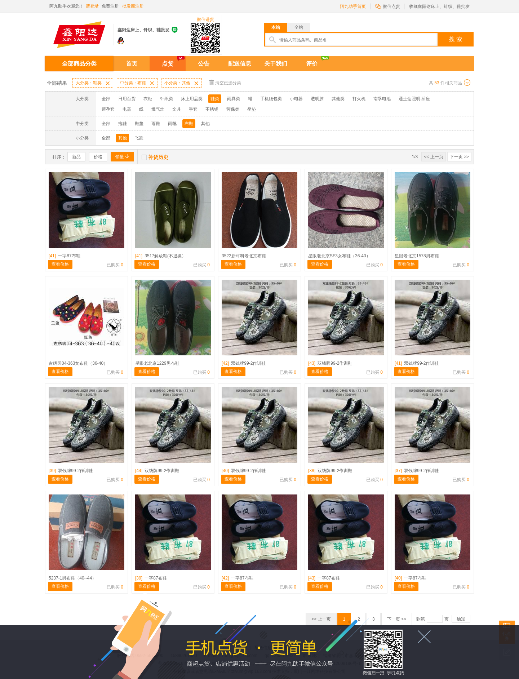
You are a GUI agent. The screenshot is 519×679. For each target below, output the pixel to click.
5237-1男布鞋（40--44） (72, 578)
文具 (176, 109)
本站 (275, 27)
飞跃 (139, 138)
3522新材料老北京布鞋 (244, 255)
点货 (167, 64)
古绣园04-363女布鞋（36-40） (78, 363)
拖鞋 (122, 123)
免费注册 (110, 6)
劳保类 (232, 109)
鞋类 (214, 98)
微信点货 (387, 6)
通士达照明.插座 (414, 98)
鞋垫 (139, 123)
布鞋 (189, 123)
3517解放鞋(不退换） (160, 255)
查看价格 (60, 264)
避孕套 (108, 109)
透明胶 (317, 98)
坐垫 (251, 109)
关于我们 (275, 64)
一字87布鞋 (64, 255)
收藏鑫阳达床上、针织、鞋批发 (439, 6)
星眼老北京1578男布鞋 (417, 255)
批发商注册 (133, 6)
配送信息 (239, 64)
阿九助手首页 (353, 6)
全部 (106, 98)
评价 (312, 64)
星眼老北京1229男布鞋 (157, 363)
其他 (205, 123)
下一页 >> (459, 156)
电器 (127, 109)
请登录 (92, 6)
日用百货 (127, 98)
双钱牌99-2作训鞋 (244, 363)
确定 (461, 618)
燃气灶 (157, 109)
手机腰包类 (271, 98)
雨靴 (172, 123)
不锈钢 (211, 109)
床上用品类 (192, 98)
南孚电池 (382, 98)
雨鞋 (155, 123)
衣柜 (147, 98)
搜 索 (455, 39)
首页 (131, 64)
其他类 (338, 98)
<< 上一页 (433, 156)
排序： (59, 157)
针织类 (166, 98)
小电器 (296, 98)
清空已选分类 (225, 82)
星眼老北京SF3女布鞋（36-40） (339, 255)
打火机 (358, 98)
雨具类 (233, 98)
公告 (203, 64)
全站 (298, 27)
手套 (193, 109)
